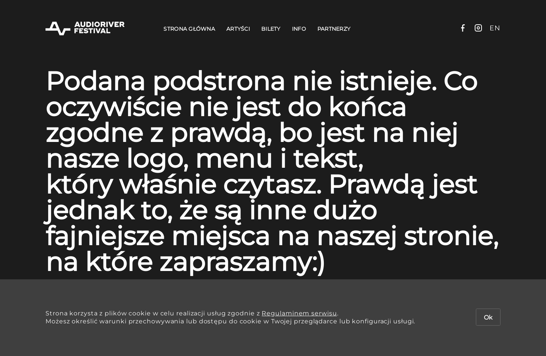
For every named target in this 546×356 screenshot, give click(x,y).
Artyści (238, 28)
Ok (488, 317)
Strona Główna (189, 28)
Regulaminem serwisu (299, 313)
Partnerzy (334, 28)
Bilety (271, 28)
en (495, 28)
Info (299, 28)
